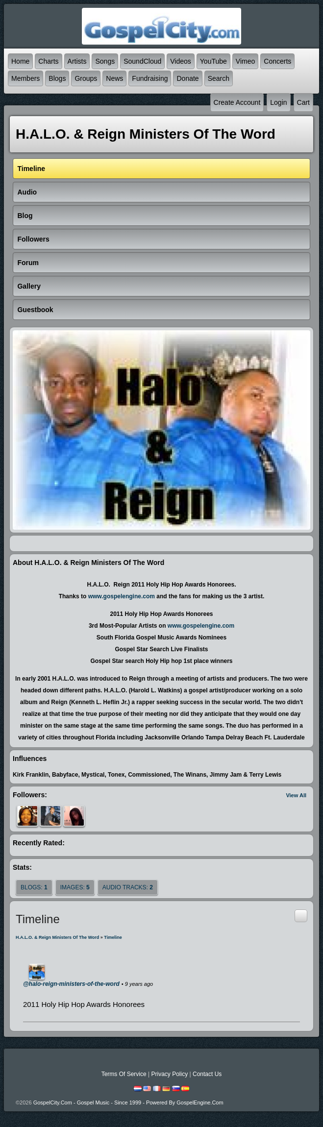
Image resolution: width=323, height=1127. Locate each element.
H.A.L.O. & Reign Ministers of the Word (57, 937)
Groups (86, 78)
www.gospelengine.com (121, 596)
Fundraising (150, 78)
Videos (180, 61)
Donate (187, 78)
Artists (77, 61)
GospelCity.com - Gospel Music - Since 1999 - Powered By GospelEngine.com (128, 1102)
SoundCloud (142, 61)
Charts (48, 61)
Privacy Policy (169, 1074)
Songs (105, 61)
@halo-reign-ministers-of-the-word (71, 983)
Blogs (57, 78)
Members (25, 78)
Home (20, 61)
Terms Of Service (124, 1074)
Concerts (277, 61)
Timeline (113, 937)
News (114, 78)
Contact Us (207, 1074)
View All (296, 795)
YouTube (213, 61)
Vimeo (245, 61)
